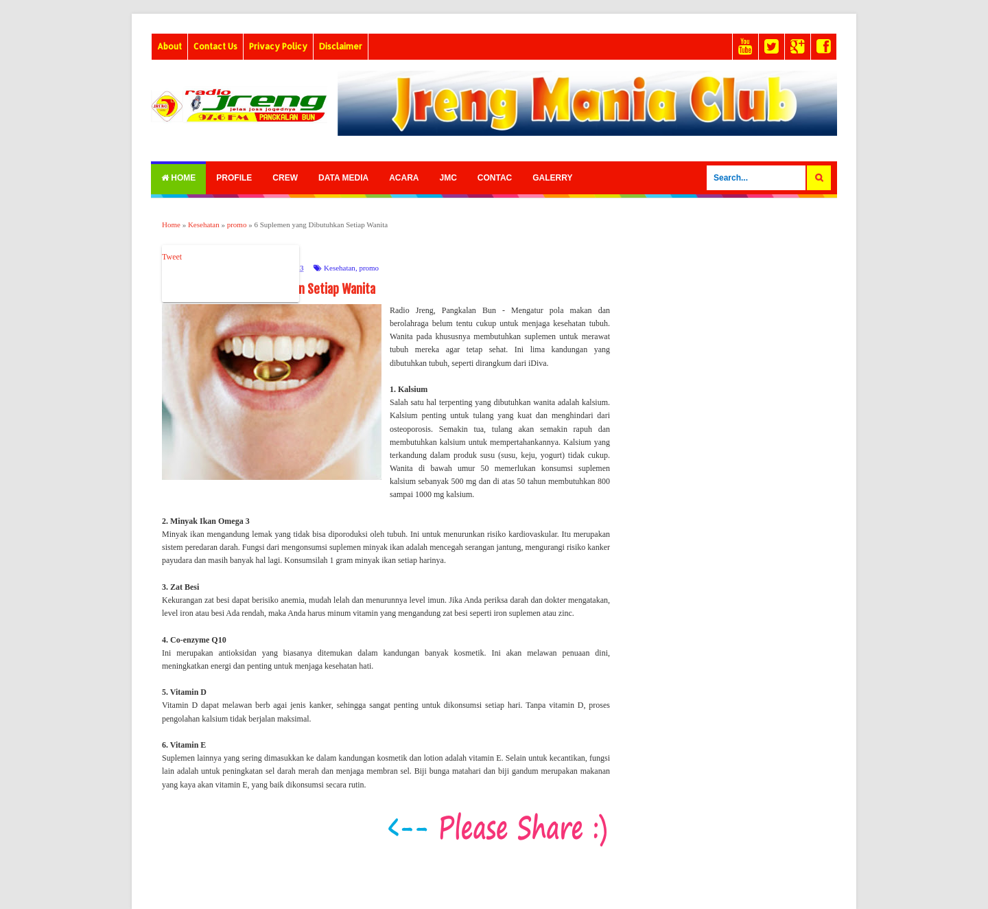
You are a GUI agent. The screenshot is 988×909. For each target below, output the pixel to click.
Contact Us (215, 46)
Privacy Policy (278, 46)
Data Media (343, 178)
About (169, 46)
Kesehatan (339, 268)
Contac (495, 178)
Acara (404, 178)
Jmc (447, 178)
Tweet (172, 257)
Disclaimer (340, 46)
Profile (234, 178)
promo (369, 268)
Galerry (552, 178)
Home (178, 178)
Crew (285, 178)
